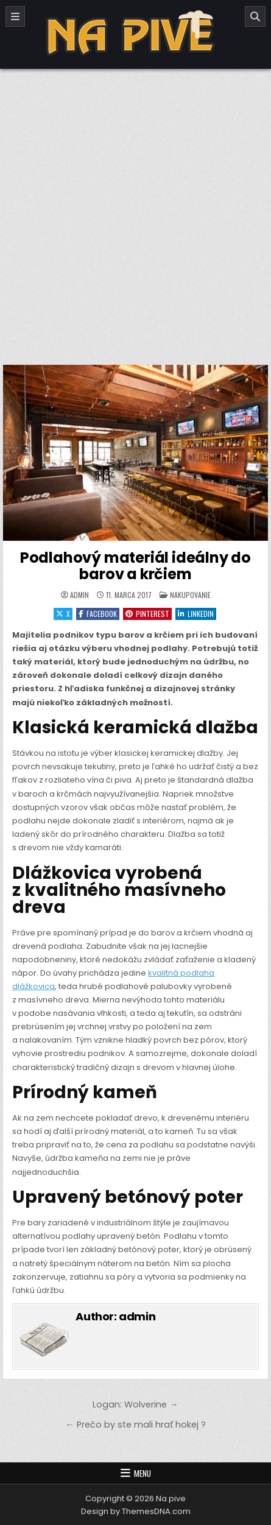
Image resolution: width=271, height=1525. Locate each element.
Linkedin (196, 613)
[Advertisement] (135, 210)
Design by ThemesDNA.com (136, 1511)
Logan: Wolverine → (135, 1404)
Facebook (98, 613)
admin (79, 595)
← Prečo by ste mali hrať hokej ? (135, 1424)
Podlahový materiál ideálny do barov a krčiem (135, 565)
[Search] (255, 16)
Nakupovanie (190, 595)
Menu (142, 1473)
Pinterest (147, 613)
